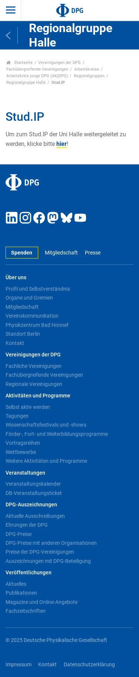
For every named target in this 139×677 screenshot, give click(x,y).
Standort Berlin (23, 334)
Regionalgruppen (89, 75)
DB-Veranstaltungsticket (34, 493)
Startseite (19, 62)
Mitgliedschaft (61, 253)
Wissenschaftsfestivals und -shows (46, 425)
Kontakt (15, 343)
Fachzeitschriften (26, 611)
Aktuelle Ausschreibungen (35, 516)
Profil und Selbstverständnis (38, 289)
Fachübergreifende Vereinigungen (37, 69)
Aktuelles (16, 584)
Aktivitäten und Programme (38, 396)
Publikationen (21, 593)
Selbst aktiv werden (28, 407)
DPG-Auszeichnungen (31, 505)
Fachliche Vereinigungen (34, 366)
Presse (92, 253)
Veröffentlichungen (29, 573)
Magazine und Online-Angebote (41, 602)
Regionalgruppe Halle (26, 82)
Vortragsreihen (23, 443)
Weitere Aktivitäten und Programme (46, 461)
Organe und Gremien (29, 298)
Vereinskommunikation (32, 316)
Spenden (21, 253)
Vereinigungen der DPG (59, 62)
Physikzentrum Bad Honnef (37, 325)
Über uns (16, 277)
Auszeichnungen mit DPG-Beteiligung (48, 561)
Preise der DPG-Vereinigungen (40, 552)
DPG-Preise (19, 534)
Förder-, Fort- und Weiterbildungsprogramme (57, 434)
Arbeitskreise (86, 69)
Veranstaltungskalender (33, 484)
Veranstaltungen (25, 473)
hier (61, 143)
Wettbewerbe (21, 452)
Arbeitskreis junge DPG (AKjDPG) (37, 75)
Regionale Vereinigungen (34, 384)
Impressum (19, 664)
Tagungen (17, 416)
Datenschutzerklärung (89, 664)
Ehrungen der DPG (27, 525)
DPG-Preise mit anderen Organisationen (51, 543)
